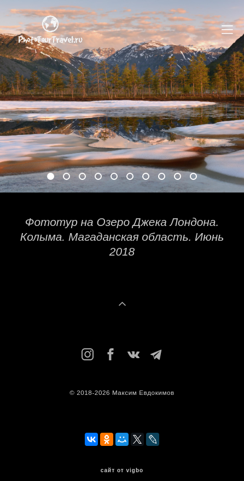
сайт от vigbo (122, 470)
